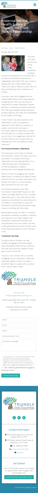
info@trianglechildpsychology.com (19, 295)
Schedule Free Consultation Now (19, 477)
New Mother (20, 48)
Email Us (20, 452)
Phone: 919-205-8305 (20, 449)
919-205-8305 (19, 293)
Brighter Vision (31, 487)
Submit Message (10, 375)
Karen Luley (8, 48)
